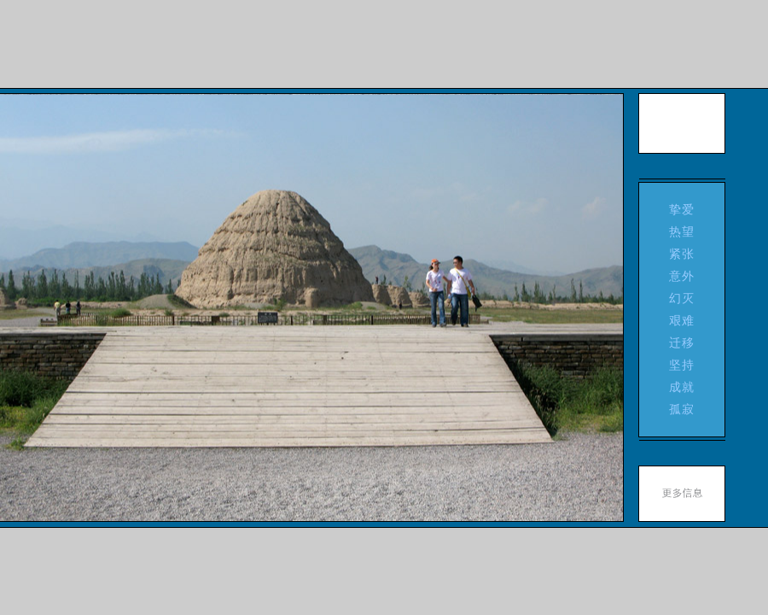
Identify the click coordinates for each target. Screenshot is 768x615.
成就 (682, 387)
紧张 (682, 254)
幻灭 (682, 298)
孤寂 (682, 409)
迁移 (682, 342)
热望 (682, 231)
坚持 (682, 365)
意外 (682, 276)
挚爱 (682, 209)
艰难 (682, 320)
